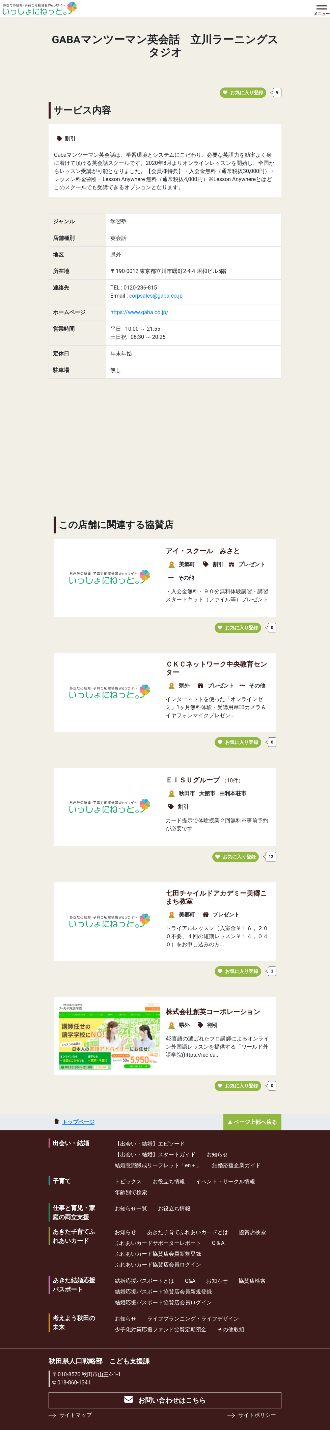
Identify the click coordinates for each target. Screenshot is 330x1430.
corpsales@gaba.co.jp (156, 296)
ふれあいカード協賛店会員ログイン (158, 1264)
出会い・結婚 (71, 1143)
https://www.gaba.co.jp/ (139, 312)
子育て (62, 1180)
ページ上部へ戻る (255, 1122)
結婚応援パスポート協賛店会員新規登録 (163, 1291)
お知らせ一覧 (131, 1208)
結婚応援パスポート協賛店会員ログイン (163, 1302)
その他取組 (230, 1329)
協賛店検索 (252, 1232)
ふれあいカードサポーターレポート (158, 1243)
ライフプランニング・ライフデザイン (193, 1318)
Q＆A (218, 1243)
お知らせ (217, 1154)
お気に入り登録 (243, 92)
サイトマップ (75, 1415)
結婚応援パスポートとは (144, 1281)
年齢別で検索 (131, 1192)
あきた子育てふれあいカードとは (187, 1232)
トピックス (128, 1181)
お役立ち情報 (169, 1181)
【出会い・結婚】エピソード (150, 1143)
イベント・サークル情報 (225, 1181)
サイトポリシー (257, 1415)
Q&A (190, 1281)
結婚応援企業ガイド (236, 1165)
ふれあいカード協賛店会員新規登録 (158, 1254)
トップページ (78, 1122)
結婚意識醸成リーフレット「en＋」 (158, 1165)
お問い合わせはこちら (172, 1400)
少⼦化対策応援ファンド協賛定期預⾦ (161, 1329)
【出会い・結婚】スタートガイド (155, 1154)
